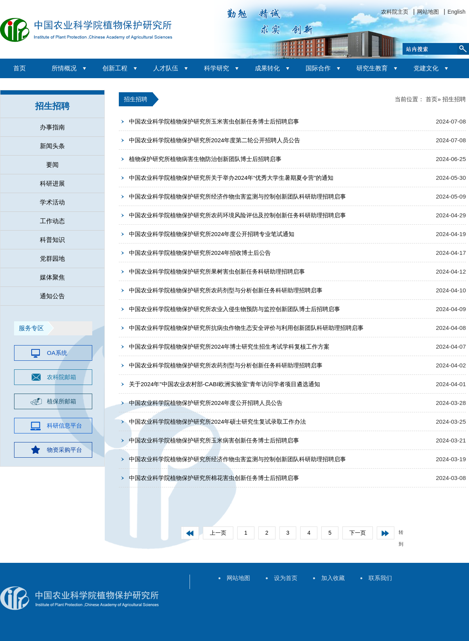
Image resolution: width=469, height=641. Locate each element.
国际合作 (318, 68)
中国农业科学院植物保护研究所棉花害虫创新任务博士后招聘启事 (214, 477)
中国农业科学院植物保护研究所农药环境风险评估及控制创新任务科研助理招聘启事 (237, 215)
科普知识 (52, 239)
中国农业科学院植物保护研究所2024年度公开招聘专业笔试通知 (211, 234)
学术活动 (52, 202)
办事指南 (52, 127)
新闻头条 (52, 146)
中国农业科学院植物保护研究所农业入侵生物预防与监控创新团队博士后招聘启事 (234, 309)
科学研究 (216, 68)
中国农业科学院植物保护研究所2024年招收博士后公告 (200, 252)
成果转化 (267, 68)
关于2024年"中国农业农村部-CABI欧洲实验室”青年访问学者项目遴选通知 (224, 384)
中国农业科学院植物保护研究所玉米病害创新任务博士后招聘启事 (214, 440)
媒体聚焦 (52, 277)
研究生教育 (372, 68)
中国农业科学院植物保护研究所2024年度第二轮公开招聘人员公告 (214, 140)
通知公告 (52, 296)
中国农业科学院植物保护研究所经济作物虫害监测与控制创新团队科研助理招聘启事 (237, 196)
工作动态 (52, 221)
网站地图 (428, 12)
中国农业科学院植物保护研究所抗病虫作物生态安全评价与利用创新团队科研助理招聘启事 (246, 327)
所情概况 (64, 68)
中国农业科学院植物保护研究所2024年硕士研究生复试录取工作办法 (217, 421)
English (456, 12)
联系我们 (380, 578)
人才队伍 (165, 68)
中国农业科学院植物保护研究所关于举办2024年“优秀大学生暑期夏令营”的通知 (231, 177)
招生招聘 (52, 106)
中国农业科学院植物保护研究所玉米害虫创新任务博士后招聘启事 (214, 121)
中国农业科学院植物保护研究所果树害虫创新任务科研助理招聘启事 (217, 271)
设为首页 (285, 578)
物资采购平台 (64, 449)
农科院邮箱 (61, 377)
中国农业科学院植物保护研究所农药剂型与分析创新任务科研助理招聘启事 (225, 290)
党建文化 (426, 68)
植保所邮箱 (61, 401)
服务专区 (31, 328)
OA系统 (57, 352)
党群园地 (52, 258)
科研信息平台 (64, 425)
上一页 (218, 533)
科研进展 (52, 183)
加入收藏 (333, 578)
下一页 (357, 533)
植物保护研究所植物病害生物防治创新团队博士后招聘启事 (205, 159)
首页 (19, 68)
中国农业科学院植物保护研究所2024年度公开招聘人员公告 (206, 402)
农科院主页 (394, 12)
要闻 (52, 164)
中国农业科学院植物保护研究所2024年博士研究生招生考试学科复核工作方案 (229, 346)
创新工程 (114, 68)
